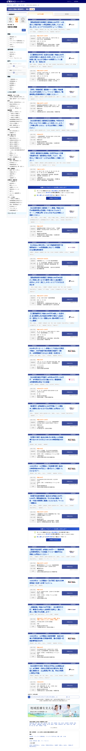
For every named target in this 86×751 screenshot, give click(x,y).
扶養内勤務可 (13, 210)
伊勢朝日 (34, 724)
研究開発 (12, 83)
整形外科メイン (14, 189)
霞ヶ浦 (48, 724)
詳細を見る (70, 40)
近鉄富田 (44, 724)
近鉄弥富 (67, 723)
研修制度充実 (13, 164)
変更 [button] (24, 30)
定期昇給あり (13, 106)
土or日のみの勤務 (14, 127)
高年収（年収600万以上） (17, 102)
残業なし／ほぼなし (15, 111)
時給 (15, 70)
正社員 (12, 52)
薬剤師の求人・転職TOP (12, 5)
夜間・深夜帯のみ (14, 125)
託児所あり (13, 162)
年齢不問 (12, 174)
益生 (30, 724)
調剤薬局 (12, 36)
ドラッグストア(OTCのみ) (16, 42)
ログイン (69, 1)
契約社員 (12, 54)
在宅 (11, 195)
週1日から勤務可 (14, 142)
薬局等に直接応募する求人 (16, 96)
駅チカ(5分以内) (14, 130)
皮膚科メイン (13, 187)
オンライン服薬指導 (15, 193)
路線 (17, 20)
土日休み (12, 136)
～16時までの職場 (14, 113)
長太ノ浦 (33, 725)
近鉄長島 (71, 723)
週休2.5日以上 (14, 138)
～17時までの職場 (14, 115)
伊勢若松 (41, 725)
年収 (15, 63)
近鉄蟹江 (55, 723)
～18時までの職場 (14, 117)
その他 (11, 46)
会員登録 (76, 1)
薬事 (11, 89)
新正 (65, 724)
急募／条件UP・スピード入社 (17, 98)
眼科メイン (13, 185)
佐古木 (62, 723)
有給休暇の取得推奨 (15, 148)
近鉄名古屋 (31, 723)
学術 (11, 87)
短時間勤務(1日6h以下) (15, 121)
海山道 (68, 724)
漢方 (11, 191)
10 (53, 697)
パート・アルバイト (15, 58)
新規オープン (13, 155)
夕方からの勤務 (14, 123)
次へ (68, 697)
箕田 (37, 725)
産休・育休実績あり (15, 160)
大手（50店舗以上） (15, 157)
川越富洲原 (39, 724)
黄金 (39, 723)
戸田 (52, 723)
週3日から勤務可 (14, 146)
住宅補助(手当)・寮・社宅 (16, 166)
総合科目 (12, 183)
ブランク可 (13, 208)
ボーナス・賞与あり (15, 108)
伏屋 (49, 723)
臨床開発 (12, 85)
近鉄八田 (45, 723)
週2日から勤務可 (14, 144)
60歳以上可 (13, 172)
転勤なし (12, 153)
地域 (10, 20)
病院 (11, 38)
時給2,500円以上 (14, 104)
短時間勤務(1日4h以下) (15, 119)
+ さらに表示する (53, 727)
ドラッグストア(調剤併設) (17, 40)
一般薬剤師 (13, 79)
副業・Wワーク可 (14, 170)
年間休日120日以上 (15, 140)
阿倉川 (52, 724)
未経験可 (12, 177)
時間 (23, 20)
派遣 (11, 56)
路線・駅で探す (21, 5)
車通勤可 (12, 132)
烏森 (42, 723)
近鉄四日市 (60, 724)
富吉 (59, 723)
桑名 (75, 723)
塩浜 (71, 724)
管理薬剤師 (13, 81)
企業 (11, 44)
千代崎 (44, 725)
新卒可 (11, 175)
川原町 (56, 724)
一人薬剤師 (13, 181)
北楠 (74, 724)
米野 (36, 723)
